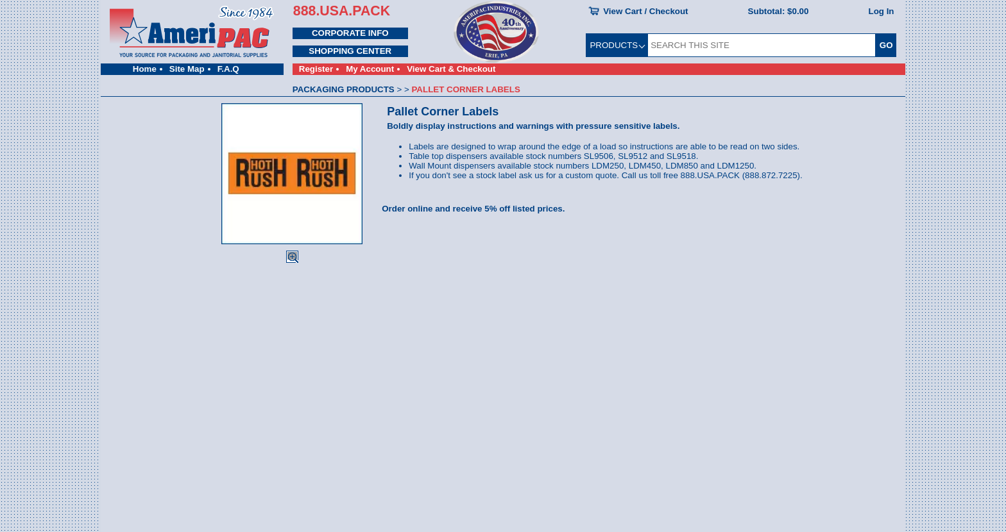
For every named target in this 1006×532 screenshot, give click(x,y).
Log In (881, 11)
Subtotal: (778, 11)
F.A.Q (228, 69)
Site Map (187, 69)
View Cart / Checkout (645, 11)
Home (145, 69)
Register (316, 69)
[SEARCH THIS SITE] (761, 45)
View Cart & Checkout (451, 69)
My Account (370, 69)
